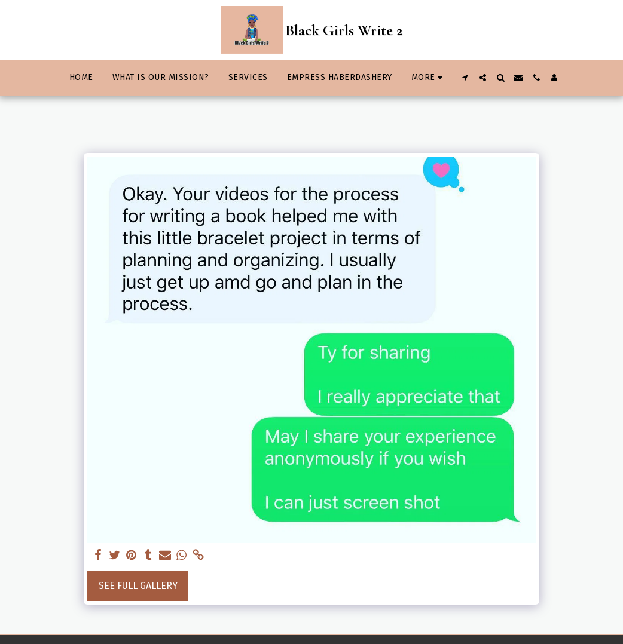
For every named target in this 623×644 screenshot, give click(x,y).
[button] (464, 77)
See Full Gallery (138, 585)
